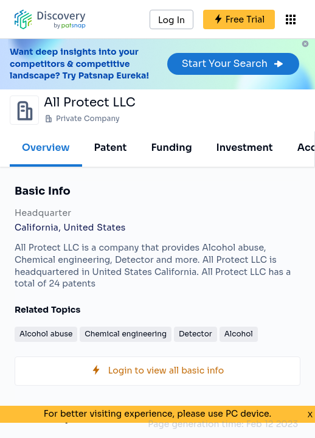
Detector (195, 333)
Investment (244, 147)
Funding (171, 147)
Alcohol (238, 333)
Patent (110, 147)
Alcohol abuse (45, 333)
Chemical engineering (126, 333)
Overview (46, 147)
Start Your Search (233, 63)
